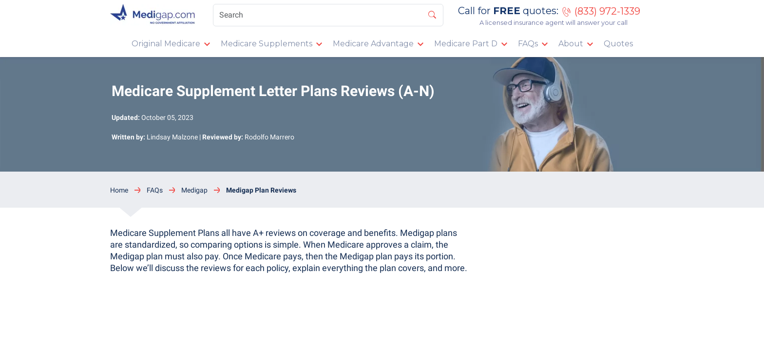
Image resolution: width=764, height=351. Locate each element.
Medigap (194, 190)
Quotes (618, 43)
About (570, 43)
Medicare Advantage (373, 43)
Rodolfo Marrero (269, 137)
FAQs (528, 43)
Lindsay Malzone (172, 137)
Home (119, 190)
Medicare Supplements (266, 43)
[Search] (328, 15)
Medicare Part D (465, 43)
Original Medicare (166, 43)
